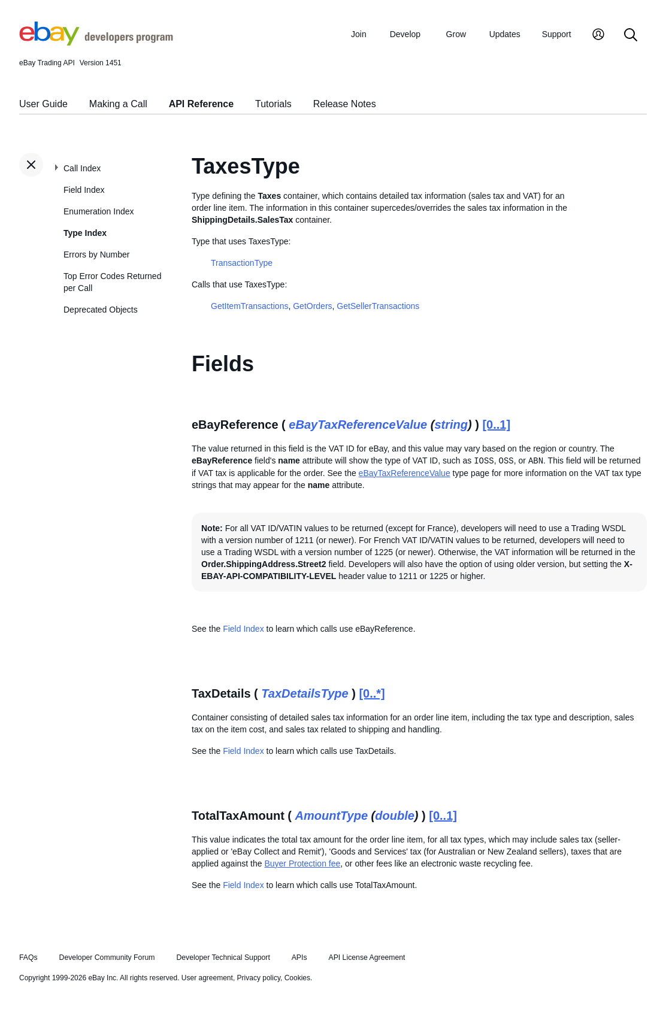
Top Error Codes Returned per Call (112, 282)
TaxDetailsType (304, 693)
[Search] (630, 35)
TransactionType (242, 263)
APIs (299, 957)
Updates (504, 34)
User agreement (207, 978)
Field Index (83, 190)
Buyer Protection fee (302, 863)
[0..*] (372, 693)
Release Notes (344, 104)
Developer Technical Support (223, 957)
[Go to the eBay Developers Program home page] (96, 42)
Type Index (85, 233)
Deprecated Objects (100, 309)
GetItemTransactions (249, 306)
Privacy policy (258, 978)
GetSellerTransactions (378, 306)
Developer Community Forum (107, 957)
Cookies (297, 978)
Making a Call (118, 104)
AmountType (331, 815)
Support (556, 34)
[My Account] (598, 35)
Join (359, 34)
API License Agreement (366, 957)
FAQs (28, 957)
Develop (405, 34)
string (451, 424)
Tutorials (273, 104)
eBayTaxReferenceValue (358, 424)
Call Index (82, 168)
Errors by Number (96, 254)
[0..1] (496, 424)
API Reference (201, 104)
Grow (456, 34)
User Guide (43, 104)
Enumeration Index (98, 211)
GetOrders (312, 306)
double (394, 815)
